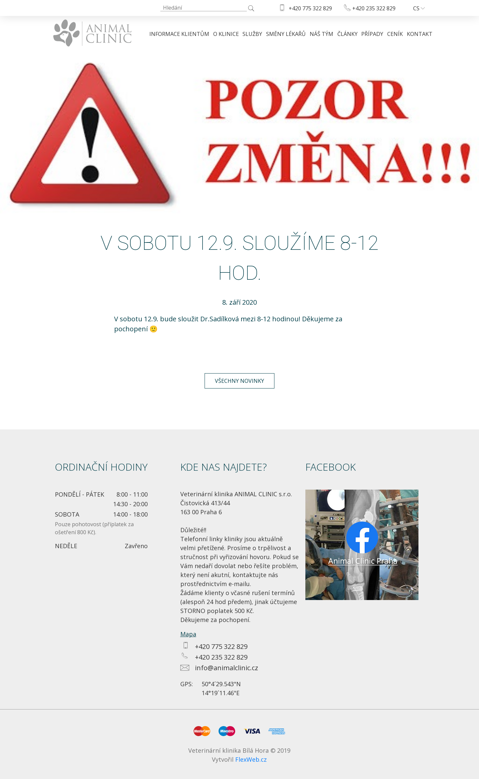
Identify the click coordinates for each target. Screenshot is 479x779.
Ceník (395, 34)
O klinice (226, 34)
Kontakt (419, 34)
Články (347, 34)
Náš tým (321, 34)
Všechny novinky (239, 381)
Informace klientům (179, 34)
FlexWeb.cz (251, 759)
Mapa (188, 634)
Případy (372, 34)
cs (419, 8)
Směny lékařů (286, 34)
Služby (252, 34)
